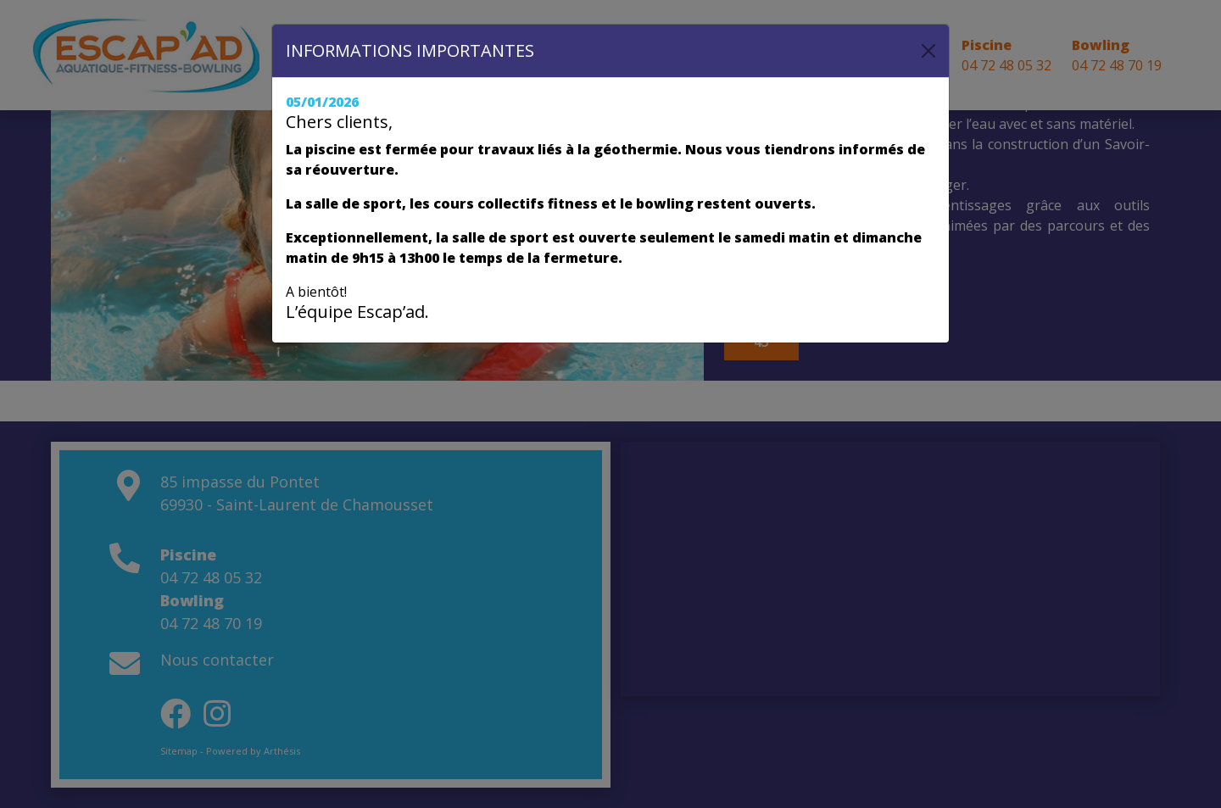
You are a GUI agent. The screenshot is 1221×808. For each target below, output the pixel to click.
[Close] (928, 50)
